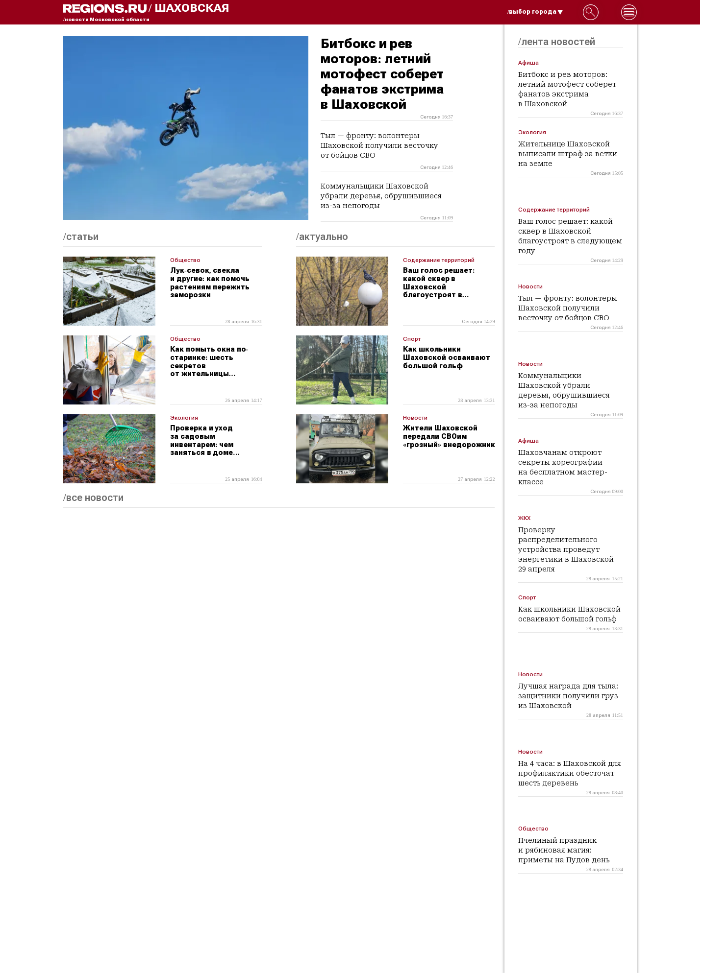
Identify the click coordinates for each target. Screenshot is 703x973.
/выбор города (535, 11)
